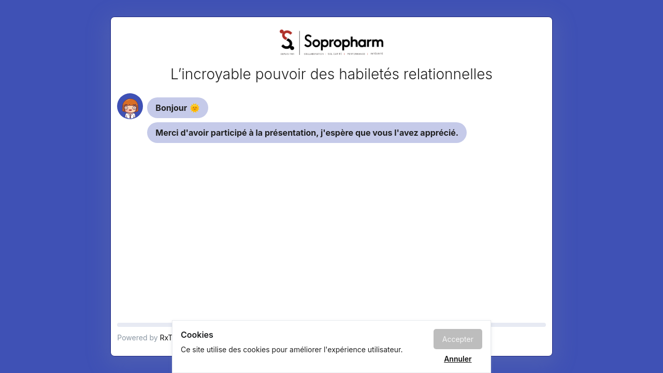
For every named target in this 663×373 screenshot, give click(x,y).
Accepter (457, 339)
